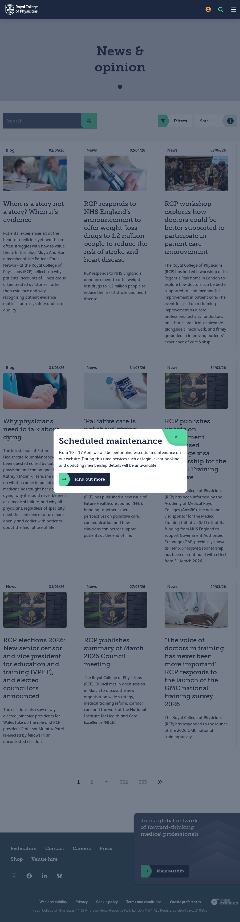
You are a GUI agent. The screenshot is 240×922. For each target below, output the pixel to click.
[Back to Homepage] (60, 9)
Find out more (82, 479)
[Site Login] (208, 9)
